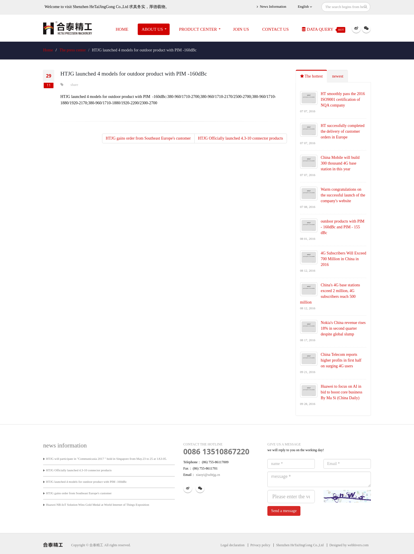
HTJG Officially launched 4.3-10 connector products (240, 138)
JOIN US (241, 29)
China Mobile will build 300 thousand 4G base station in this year (340, 163)
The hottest (311, 76)
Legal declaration (233, 545)
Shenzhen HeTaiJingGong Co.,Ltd (299, 545)
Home (122, 29)
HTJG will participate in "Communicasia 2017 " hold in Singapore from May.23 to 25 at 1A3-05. (106, 458)
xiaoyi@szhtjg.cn (207, 475)
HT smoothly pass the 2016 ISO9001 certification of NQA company (343, 99)
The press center (73, 50)
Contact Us (275, 29)
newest (337, 76)
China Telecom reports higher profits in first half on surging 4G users (341, 360)
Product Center (198, 29)
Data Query (323, 30)
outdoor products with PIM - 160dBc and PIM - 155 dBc (343, 227)
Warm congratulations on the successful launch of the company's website (343, 195)
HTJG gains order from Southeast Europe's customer (148, 138)
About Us (152, 29)
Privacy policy (260, 545)
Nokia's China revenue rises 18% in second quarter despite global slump (343, 328)
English (305, 7)
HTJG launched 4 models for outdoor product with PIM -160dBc (86, 481)
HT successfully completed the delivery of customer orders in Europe (343, 131)
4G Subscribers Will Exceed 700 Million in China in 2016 (343, 259)
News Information (271, 7)
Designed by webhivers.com (349, 545)
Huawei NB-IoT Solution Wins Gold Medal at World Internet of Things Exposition (97, 504)
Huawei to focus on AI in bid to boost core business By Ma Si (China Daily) (342, 392)
